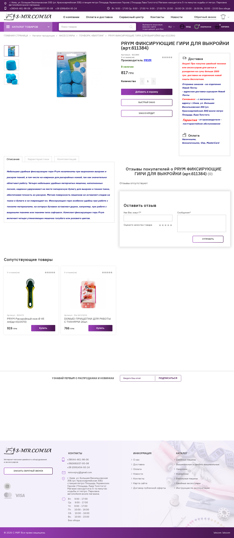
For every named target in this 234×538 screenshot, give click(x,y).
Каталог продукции (43, 35)
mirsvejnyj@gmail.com (80, 472)
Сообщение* (184, 212)
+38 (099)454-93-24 (66, 8)
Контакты (157, 17)
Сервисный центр (131, 17)
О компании (71, 17)
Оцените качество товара (138, 225)
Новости (176, 17)
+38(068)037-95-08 (42, 8)
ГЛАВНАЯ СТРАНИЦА (16, 35)
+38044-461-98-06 (20, 8)
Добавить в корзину (146, 92)
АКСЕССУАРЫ (66, 35)
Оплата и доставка (99, 17)
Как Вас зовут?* (132, 212)
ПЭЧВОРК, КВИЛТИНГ (91, 35)
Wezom (226, 532)
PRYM (147, 60)
